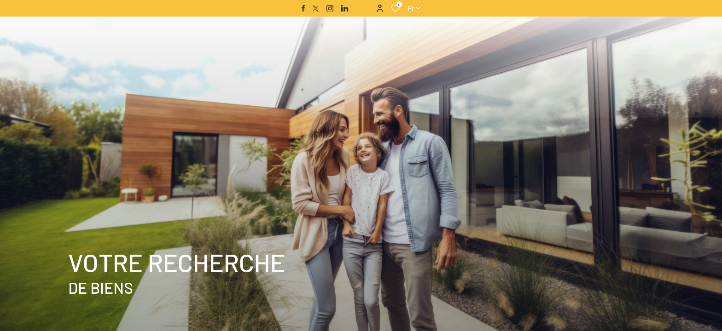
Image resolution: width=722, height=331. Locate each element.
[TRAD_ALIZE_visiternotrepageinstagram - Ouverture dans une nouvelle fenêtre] (329, 8)
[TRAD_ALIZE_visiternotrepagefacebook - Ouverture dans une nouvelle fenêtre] (303, 8)
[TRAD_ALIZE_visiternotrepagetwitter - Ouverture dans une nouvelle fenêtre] (315, 8)
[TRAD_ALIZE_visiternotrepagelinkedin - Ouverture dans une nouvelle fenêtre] (345, 8)
